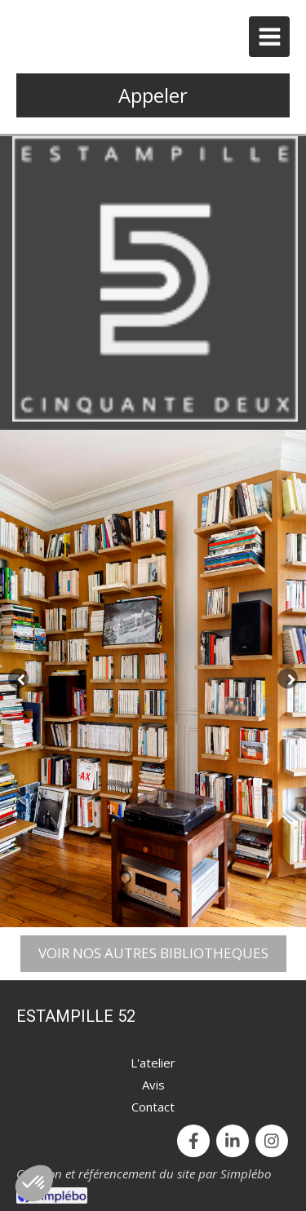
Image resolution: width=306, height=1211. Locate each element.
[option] (153, 678)
